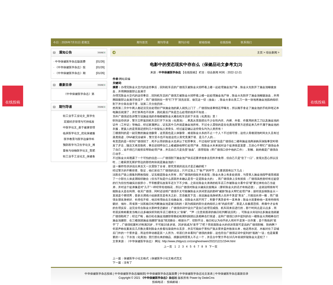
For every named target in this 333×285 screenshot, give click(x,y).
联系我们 (246, 42)
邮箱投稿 (204, 42)
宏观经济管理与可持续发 (79, 121)
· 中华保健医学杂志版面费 (69, 61)
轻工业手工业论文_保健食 (79, 156)
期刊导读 (163, 42)
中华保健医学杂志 (170, 72)
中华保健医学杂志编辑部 (130, 273)
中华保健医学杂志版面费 (162, 273)
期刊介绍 (183, 42)
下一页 (213, 246)
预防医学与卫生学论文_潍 (79, 144)
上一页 (168, 246)
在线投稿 (225, 42)
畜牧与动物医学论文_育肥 (79, 150)
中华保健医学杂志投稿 (98, 273)
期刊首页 (142, 42)
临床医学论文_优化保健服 (79, 133)
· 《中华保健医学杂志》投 (69, 67)
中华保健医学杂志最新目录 (231, 273)
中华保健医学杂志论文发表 (196, 273)
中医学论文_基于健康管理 (79, 127)
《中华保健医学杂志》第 (79, 94)
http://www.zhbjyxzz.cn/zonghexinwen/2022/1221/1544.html (198, 241)
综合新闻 (271, 52)
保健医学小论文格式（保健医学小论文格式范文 (153, 258)
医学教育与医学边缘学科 (79, 139)
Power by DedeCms (202, 277)
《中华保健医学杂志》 (140, 241)
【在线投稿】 (190, 72)
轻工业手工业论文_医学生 (79, 116)
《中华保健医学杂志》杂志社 (159, 277)
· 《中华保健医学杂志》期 (69, 73)
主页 (260, 52)
